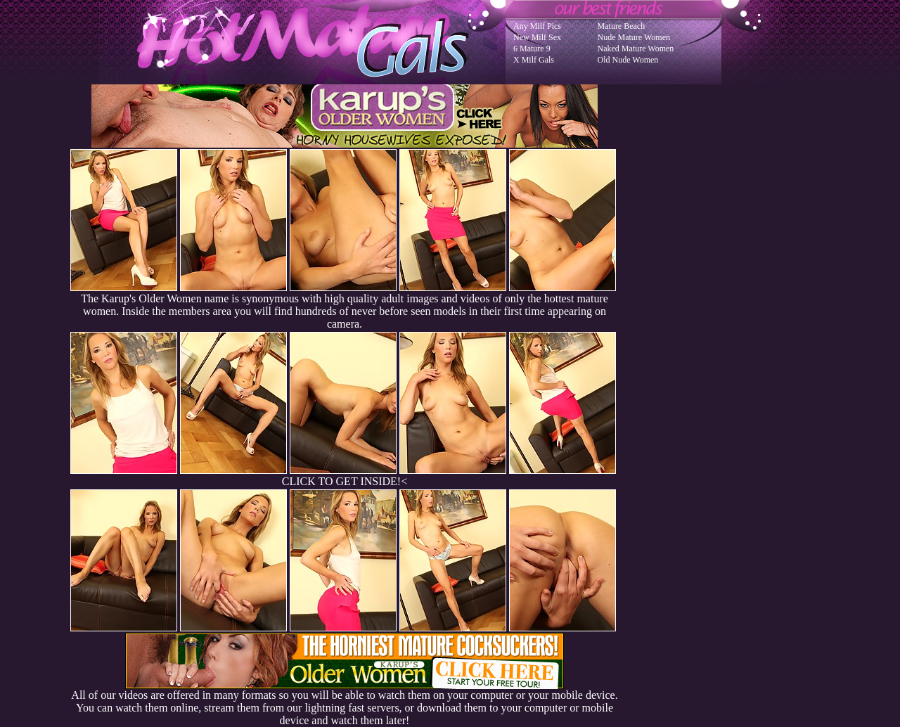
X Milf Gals (533, 60)
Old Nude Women (628, 60)
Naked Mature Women (636, 48)
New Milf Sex (537, 37)
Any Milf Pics (537, 26)
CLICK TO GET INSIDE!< (344, 481)
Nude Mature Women (634, 37)
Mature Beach (621, 26)
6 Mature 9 (532, 48)
